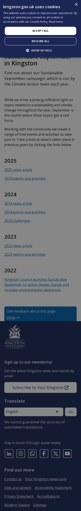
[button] (40, 50)
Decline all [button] (40, 41)
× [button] (76, 4)
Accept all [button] (40, 31)
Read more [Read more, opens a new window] (56, 22)
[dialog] (40, 28)
